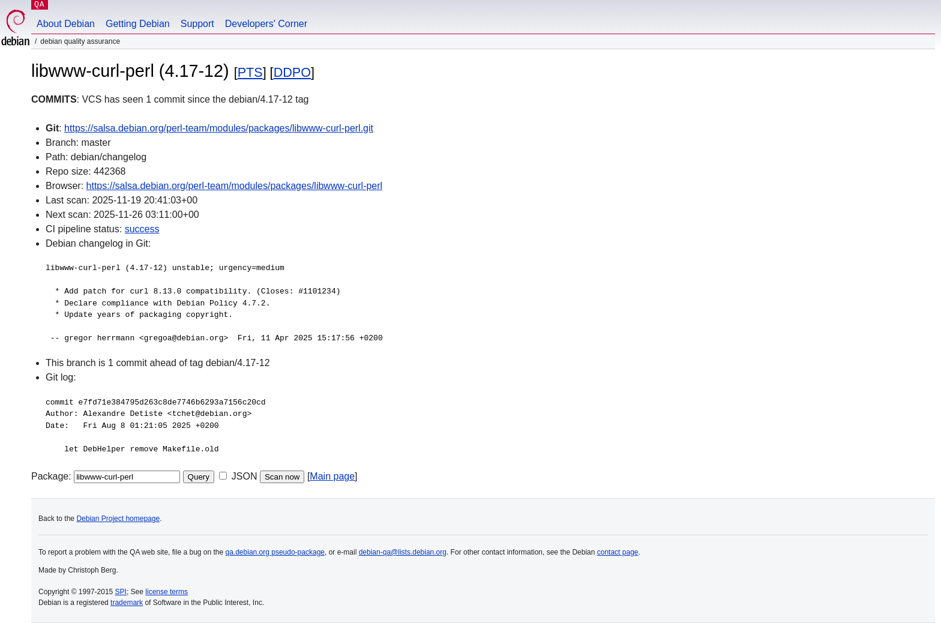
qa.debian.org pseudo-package (275, 552)
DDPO (292, 72)
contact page (618, 552)
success (142, 229)
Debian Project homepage (118, 518)
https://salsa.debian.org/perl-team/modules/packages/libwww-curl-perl (234, 186)
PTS (250, 72)
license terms (166, 592)
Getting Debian (138, 24)
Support (197, 24)
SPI (121, 592)
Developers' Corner (266, 24)
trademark (126, 602)
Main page (332, 476)
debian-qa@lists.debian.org (402, 552)
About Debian (66, 24)
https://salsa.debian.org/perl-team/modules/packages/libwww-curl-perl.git (218, 128)
